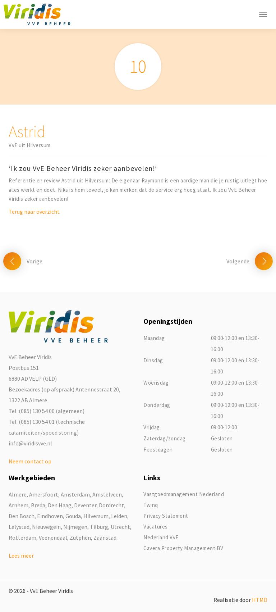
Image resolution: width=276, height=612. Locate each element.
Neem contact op (30, 461)
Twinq (150, 505)
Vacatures (155, 526)
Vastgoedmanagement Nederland (183, 494)
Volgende (237, 261)
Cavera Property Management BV (183, 548)
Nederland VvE (161, 537)
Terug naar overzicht (34, 211)
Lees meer (21, 555)
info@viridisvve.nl (30, 443)
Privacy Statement (165, 515)
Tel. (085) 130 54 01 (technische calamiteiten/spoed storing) (47, 427)
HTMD (259, 599)
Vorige (34, 261)
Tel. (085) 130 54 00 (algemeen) (46, 410)
